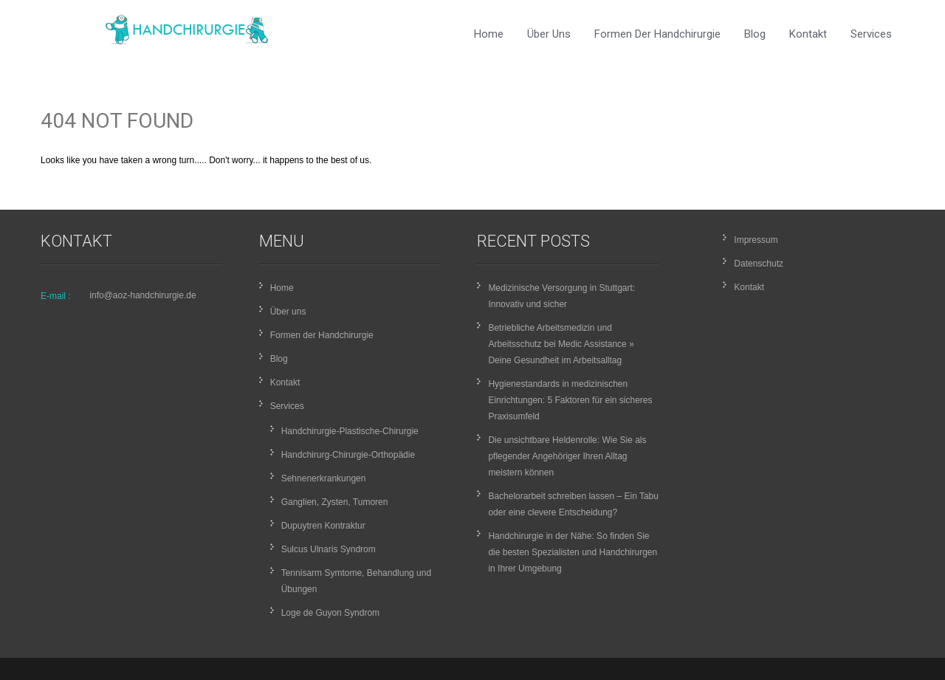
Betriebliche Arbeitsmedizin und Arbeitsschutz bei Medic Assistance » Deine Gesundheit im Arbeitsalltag (560, 344)
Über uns (549, 34)
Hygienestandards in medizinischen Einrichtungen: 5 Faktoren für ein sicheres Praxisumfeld (570, 400)
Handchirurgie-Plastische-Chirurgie (350, 431)
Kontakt (808, 34)
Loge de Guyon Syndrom (330, 613)
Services (871, 34)
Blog (755, 34)
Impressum (755, 240)
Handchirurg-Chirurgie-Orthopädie (348, 455)
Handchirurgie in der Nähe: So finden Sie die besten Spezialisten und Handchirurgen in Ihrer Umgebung (572, 552)
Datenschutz (758, 263)
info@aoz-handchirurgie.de (142, 295)
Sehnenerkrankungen (323, 478)
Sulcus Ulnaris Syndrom (328, 549)
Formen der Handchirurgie (657, 34)
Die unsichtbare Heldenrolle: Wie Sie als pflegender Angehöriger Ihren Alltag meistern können (567, 456)
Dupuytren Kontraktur (323, 526)
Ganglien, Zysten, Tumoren (334, 502)
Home (489, 34)
